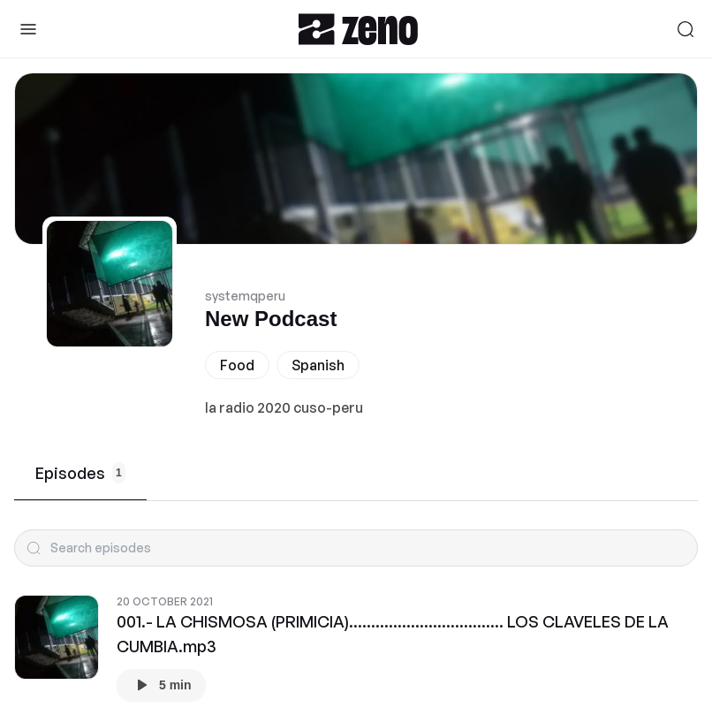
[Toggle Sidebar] (28, 29)
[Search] (685, 29)
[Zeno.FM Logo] (358, 28)
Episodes (80, 472)
